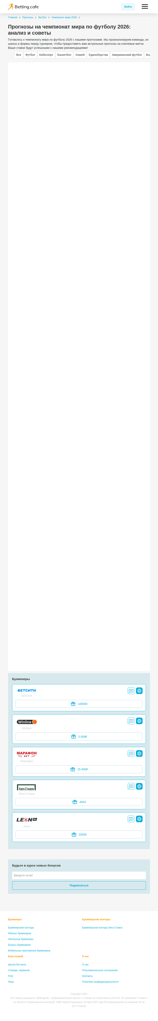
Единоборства (98, 54)
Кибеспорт (46, 54)
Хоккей (80, 54)
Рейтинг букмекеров (19, 933)
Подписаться (79, 885)
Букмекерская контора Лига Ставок (102, 927)
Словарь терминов (19, 970)
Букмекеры (15, 919)
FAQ (10, 976)
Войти (128, 6)
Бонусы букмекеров (19, 944)
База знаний (15, 956)
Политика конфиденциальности (100, 981)
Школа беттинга (17, 964)
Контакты (87, 976)
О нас (85, 956)
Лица (11, 981)
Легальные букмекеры (21, 939)
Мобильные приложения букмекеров (29, 950)
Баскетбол (64, 54)
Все (18, 54)
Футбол (30, 54)
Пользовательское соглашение (100, 970)
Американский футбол (127, 54)
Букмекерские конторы (21, 927)
